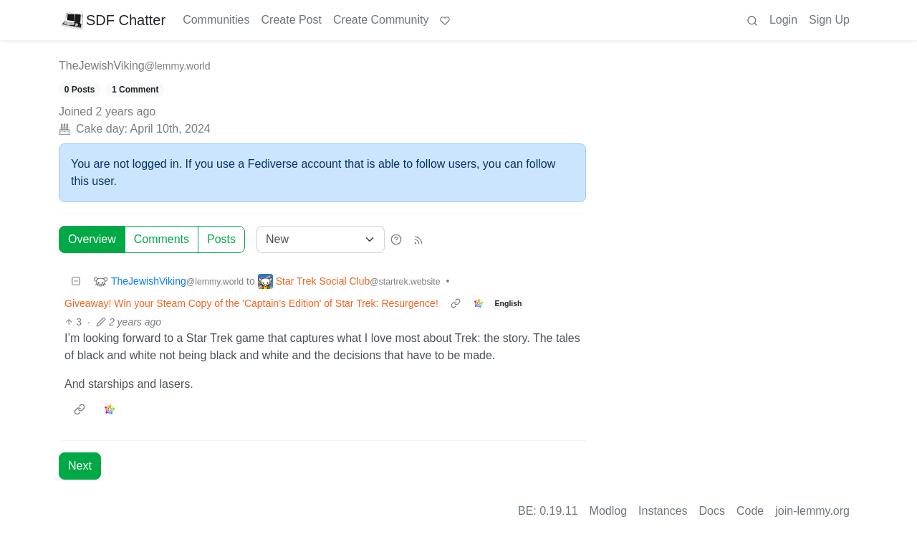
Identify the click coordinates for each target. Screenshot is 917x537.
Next (80, 466)
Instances (662, 511)
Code (750, 511)
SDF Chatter (113, 20)
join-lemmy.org (812, 511)
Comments (161, 239)
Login (783, 20)
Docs (712, 511)
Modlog (608, 511)
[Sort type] (320, 239)
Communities (216, 20)
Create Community (380, 20)
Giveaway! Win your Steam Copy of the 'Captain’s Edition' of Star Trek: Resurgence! (251, 303)
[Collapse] (75, 281)
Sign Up (829, 20)
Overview (92, 239)
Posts (221, 239)
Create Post (291, 20)
